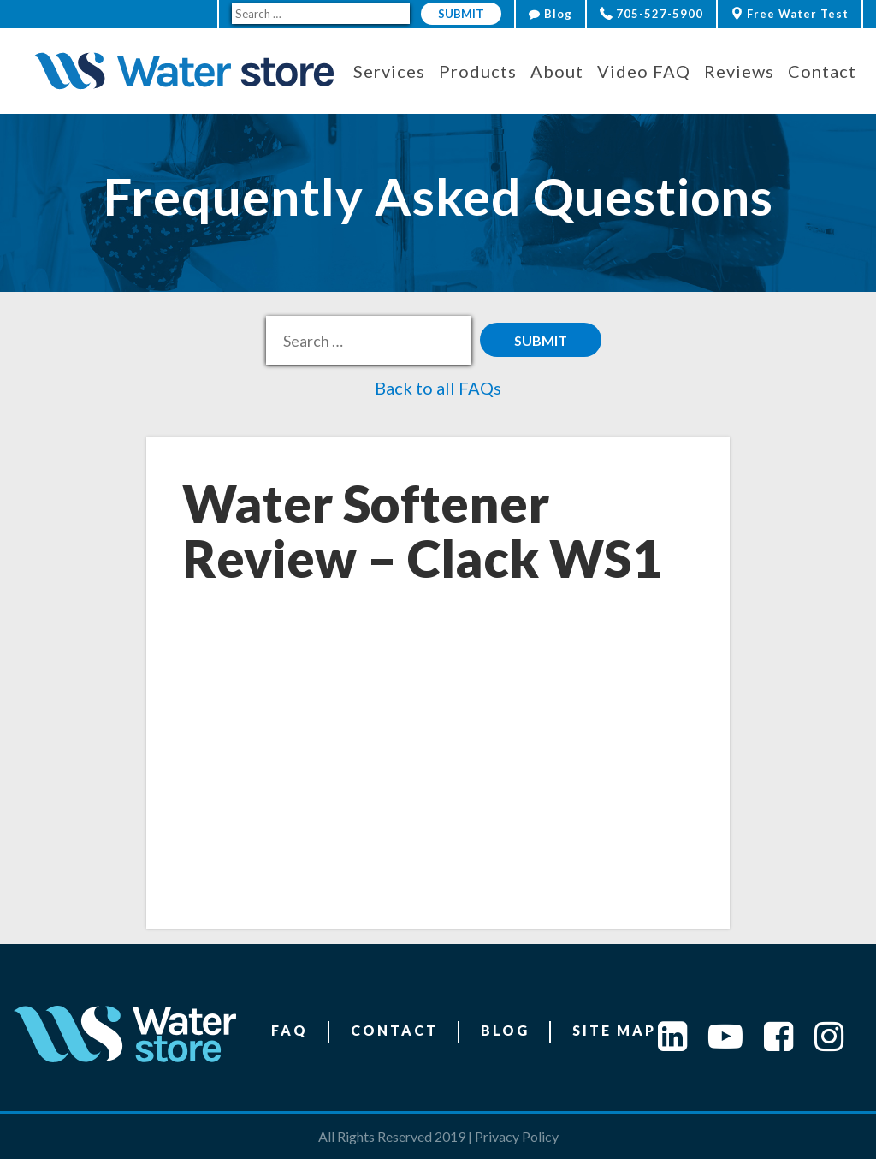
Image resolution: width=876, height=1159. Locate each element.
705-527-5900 (651, 14)
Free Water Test (790, 14)
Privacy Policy (517, 1136)
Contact (394, 1030)
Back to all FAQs (438, 387)
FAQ (289, 1030)
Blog (550, 14)
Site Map (614, 1030)
